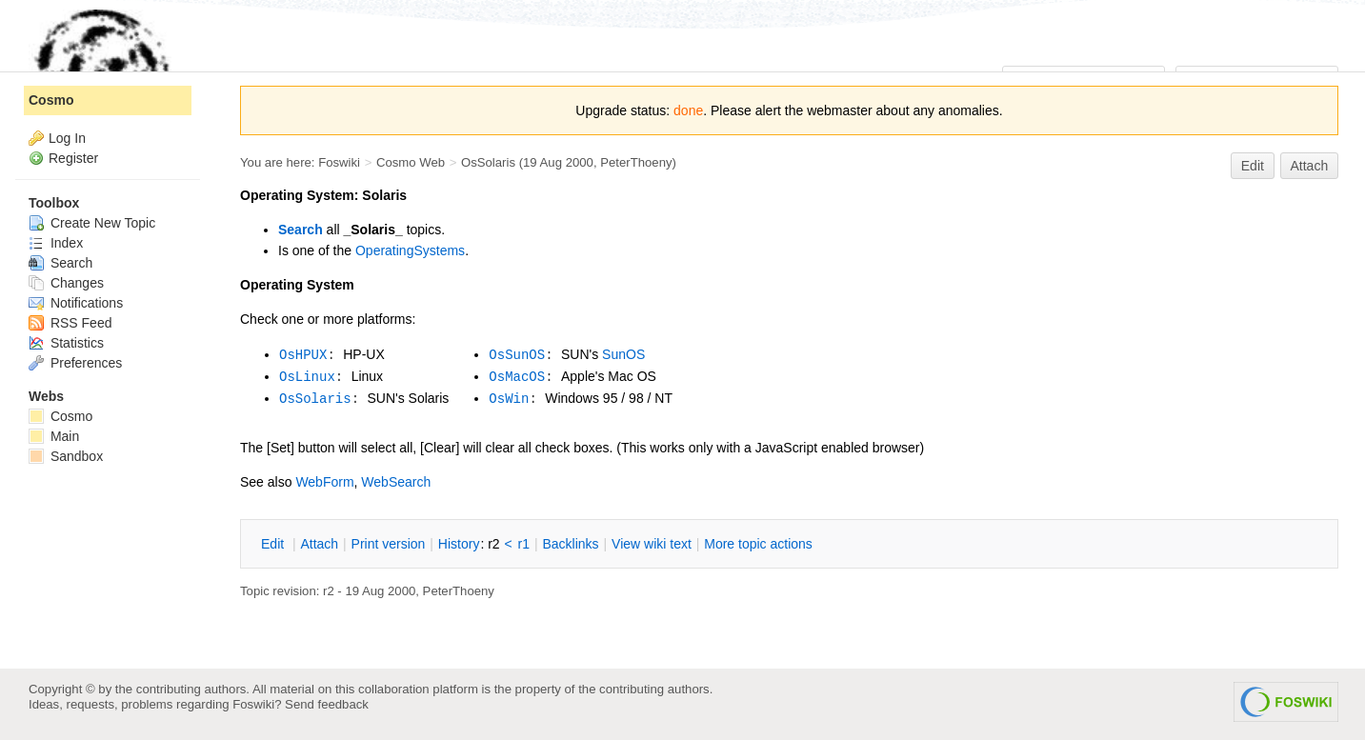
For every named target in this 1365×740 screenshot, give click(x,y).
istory (459, 543)
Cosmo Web (410, 162)
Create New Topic (92, 222)
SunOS (623, 354)
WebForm (324, 482)
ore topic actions (758, 543)
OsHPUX (303, 355)
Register (73, 158)
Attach (1310, 165)
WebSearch (396, 482)
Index (56, 242)
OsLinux (307, 377)
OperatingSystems (410, 250)
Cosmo (51, 100)
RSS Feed (70, 322)
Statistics (66, 342)
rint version (388, 543)
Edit (1252, 165)
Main (54, 436)
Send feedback (327, 704)
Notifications (76, 302)
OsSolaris (488, 162)
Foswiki (339, 162)
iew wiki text (652, 543)
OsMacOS (517, 377)
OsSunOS (517, 355)
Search (300, 229)
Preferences (75, 362)
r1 (524, 543)
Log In (67, 138)
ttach (319, 543)
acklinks (570, 543)
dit (274, 543)
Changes (66, 282)
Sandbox (66, 456)
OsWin (509, 399)
